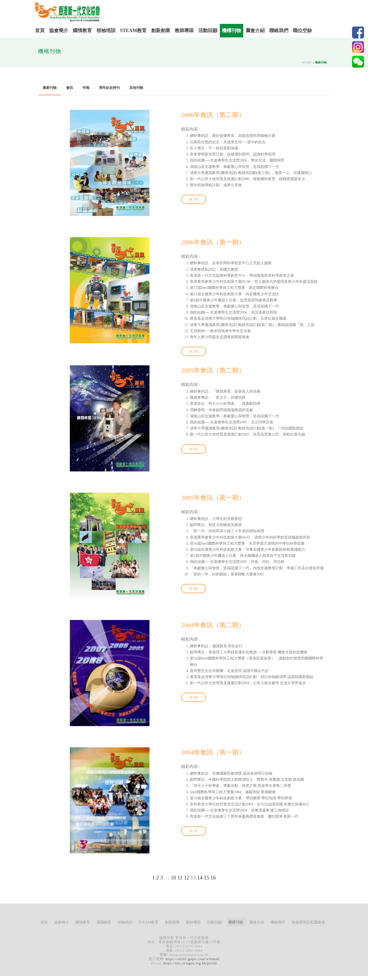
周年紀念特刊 (109, 88)
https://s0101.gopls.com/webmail (193, 959)
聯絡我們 (278, 30)
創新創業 (160, 30)
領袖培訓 (105, 30)
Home (307, 62)
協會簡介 (58, 30)
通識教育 (103, 922)
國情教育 (82, 30)
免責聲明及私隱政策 (308, 922)
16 (213, 877)
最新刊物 (50, 88)
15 (206, 877)
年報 (86, 88)
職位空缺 (302, 30)
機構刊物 (231, 30)
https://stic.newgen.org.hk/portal (190, 963)
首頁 (40, 30)
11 (179, 877)
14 (200, 877)
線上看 (194, 199)
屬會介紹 (255, 30)
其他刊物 (136, 88)
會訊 (69, 88)
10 (173, 877)
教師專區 (184, 30)
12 (186, 877)
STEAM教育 (133, 30)
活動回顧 (207, 30)
